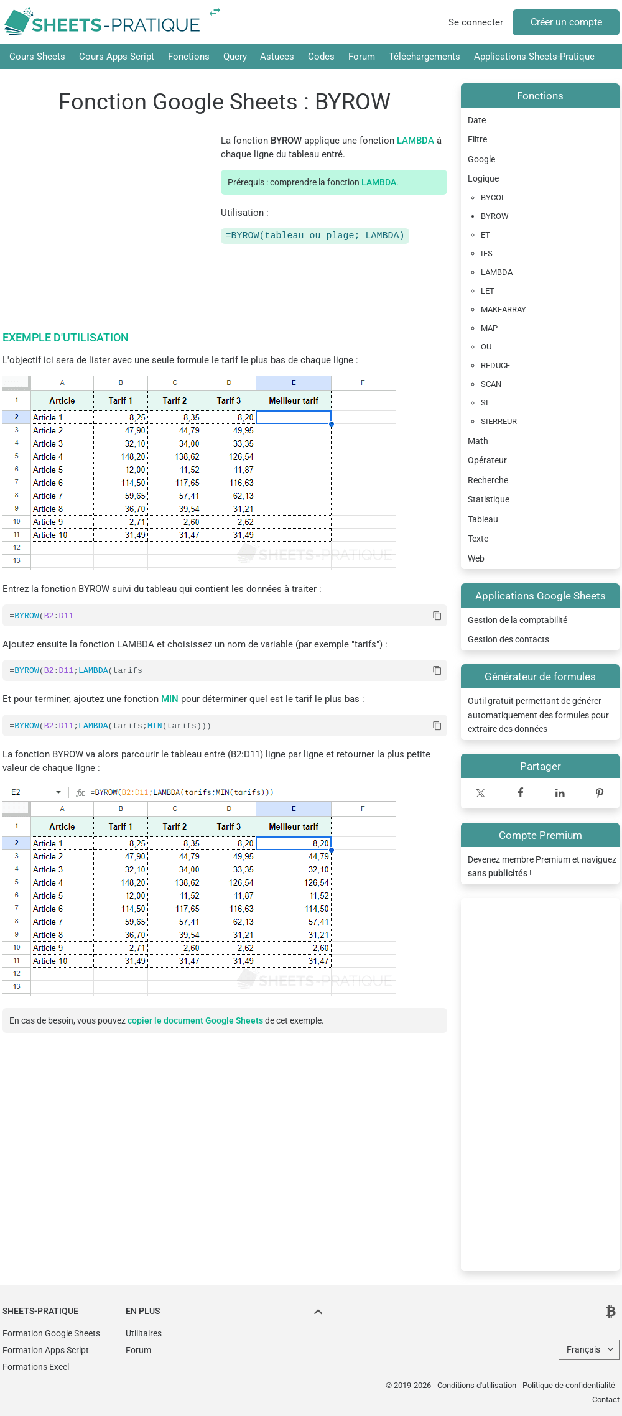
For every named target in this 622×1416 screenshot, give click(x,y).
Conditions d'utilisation (476, 1385)
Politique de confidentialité (568, 1385)
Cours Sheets (37, 56)
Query (235, 56)
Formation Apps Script (45, 1350)
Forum (361, 56)
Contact (606, 1399)
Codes (321, 56)
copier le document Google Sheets (195, 1022)
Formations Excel (35, 1367)
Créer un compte (566, 22)
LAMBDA (415, 140)
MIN (170, 700)
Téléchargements (424, 56)
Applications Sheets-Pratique (534, 56)
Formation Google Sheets (51, 1333)
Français (583, 1349)
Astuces (277, 56)
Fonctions (189, 56)
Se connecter (475, 22)
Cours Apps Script (116, 56)
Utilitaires (144, 1333)
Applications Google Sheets (540, 596)
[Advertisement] (540, 1084)
